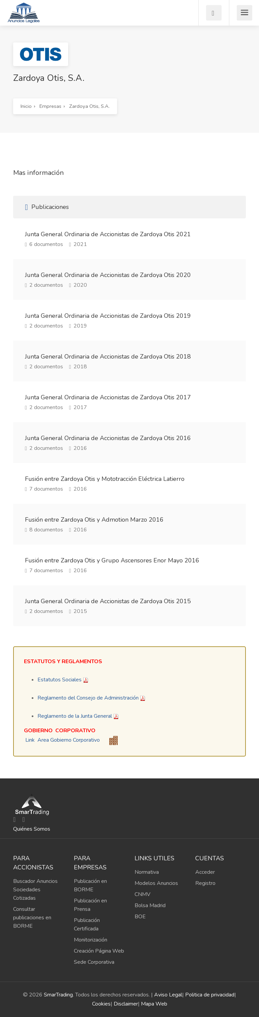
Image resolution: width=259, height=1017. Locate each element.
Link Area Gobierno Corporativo (62, 740)
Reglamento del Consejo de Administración (88, 698)
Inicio (26, 106)
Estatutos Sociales (59, 679)
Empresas (50, 106)
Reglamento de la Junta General (74, 716)
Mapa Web (154, 1004)
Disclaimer (126, 1004)
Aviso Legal (168, 994)
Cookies (101, 1004)
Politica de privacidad (209, 994)
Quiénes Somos (31, 829)
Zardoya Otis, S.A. (89, 106)
